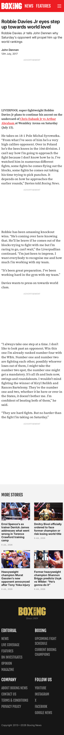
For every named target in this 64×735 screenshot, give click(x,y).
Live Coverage (10, 645)
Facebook (41, 706)
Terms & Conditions (14, 700)
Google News (43, 713)
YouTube (40, 688)
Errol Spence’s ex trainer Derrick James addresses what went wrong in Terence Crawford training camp (15, 532)
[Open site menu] (59, 6)
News (29, 6)
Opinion (6, 663)
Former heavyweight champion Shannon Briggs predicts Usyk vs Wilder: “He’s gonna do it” (47, 578)
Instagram (42, 694)
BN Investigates (11, 657)
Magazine (7, 669)
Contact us (8, 694)
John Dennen (10, 50)
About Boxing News (14, 688)
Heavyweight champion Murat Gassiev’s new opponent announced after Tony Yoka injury (15, 578)
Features (43, 6)
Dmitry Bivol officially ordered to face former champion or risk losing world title (48, 529)
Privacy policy (11, 706)
